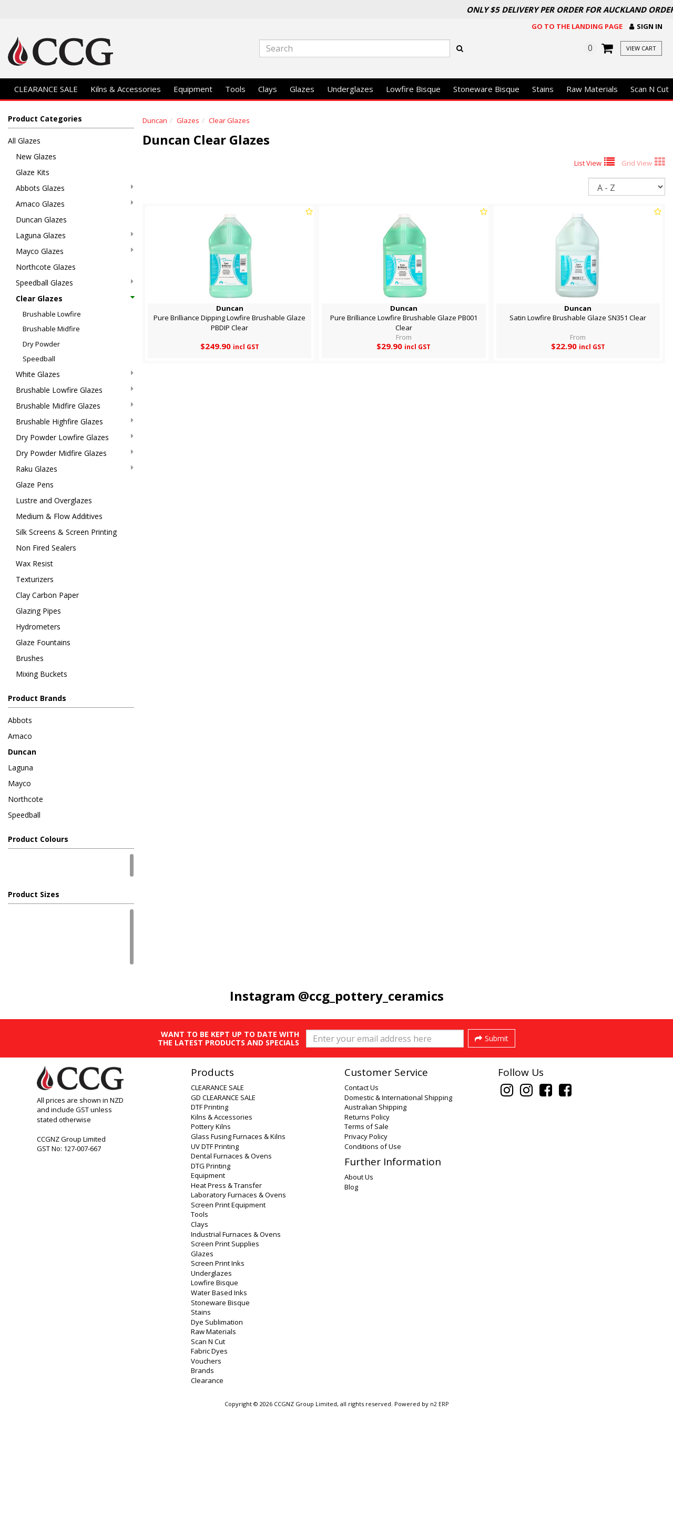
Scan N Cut (208, 1465)
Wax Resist (34, 563)
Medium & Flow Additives (59, 516)
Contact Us (361, 1211)
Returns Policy (367, 1241)
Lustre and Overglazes (54, 500)
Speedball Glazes (75, 283)
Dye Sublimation (217, 1446)
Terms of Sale (366, 1250)
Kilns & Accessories (125, 89)
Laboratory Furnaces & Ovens (238, 1319)
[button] (646, 27)
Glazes (302, 89)
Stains (543, 89)
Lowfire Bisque (413, 89)
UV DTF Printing (215, 1270)
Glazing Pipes (38, 611)
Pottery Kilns (211, 1250)
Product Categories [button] (45, 119)
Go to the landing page (577, 26)
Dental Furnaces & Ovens (231, 1280)
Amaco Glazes (75, 204)
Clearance (207, 1504)
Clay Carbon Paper (47, 595)
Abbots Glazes (75, 188)
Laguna (20, 767)
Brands (202, 1494)
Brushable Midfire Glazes (75, 406)
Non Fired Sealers (46, 548)
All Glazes (24, 141)
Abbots (20, 720)
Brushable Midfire (51, 328)
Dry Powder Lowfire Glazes (75, 437)
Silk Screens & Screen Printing (66, 532)
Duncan (22, 752)
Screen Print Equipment (228, 1329)
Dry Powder (41, 344)
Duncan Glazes (41, 220)
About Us (358, 1301)
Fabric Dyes (209, 1475)
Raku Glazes (75, 469)
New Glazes (36, 156)
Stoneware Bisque (486, 89)
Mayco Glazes (75, 251)
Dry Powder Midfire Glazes (75, 453)
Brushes (30, 658)
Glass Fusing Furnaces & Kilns (238, 1260)
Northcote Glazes (46, 267)
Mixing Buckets (41, 674)
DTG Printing (210, 1290)
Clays (267, 89)
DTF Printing (209, 1231)
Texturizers (35, 579)
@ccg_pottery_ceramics (371, 995)
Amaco (20, 736)
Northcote (25, 799)
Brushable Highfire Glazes (75, 421)
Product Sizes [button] (33, 894)
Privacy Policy (366, 1260)
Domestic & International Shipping (398, 1221)
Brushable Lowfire (52, 314)
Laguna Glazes (75, 235)
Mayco (19, 783)
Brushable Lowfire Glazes (75, 390)
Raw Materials (592, 89)
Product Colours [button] (38, 839)
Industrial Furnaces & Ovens (236, 1358)
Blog (351, 1311)
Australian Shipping (375, 1231)
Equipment (193, 89)
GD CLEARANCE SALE (223, 1221)
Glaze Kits (32, 172)
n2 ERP (439, 1528)
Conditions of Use (372, 1270)
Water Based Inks (219, 1416)
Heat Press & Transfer (226, 1309)
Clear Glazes (75, 298)
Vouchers (206, 1485)
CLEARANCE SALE (46, 89)
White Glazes (75, 374)
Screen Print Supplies (225, 1368)
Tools (235, 89)
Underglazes (350, 89)
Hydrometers (38, 627)
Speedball (39, 358)
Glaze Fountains (43, 642)
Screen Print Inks (217, 1387)
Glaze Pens (35, 485)
